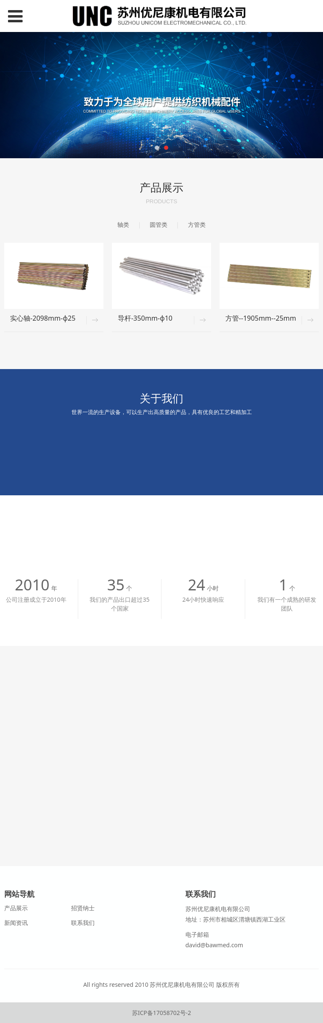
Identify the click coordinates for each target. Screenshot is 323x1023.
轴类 (123, 225)
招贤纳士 (83, 908)
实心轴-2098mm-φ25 (42, 318)
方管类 (197, 225)
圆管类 (158, 225)
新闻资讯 (16, 923)
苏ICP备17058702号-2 (161, 1013)
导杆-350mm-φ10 (145, 318)
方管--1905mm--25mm (260, 318)
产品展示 (16, 908)
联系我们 (83, 923)
